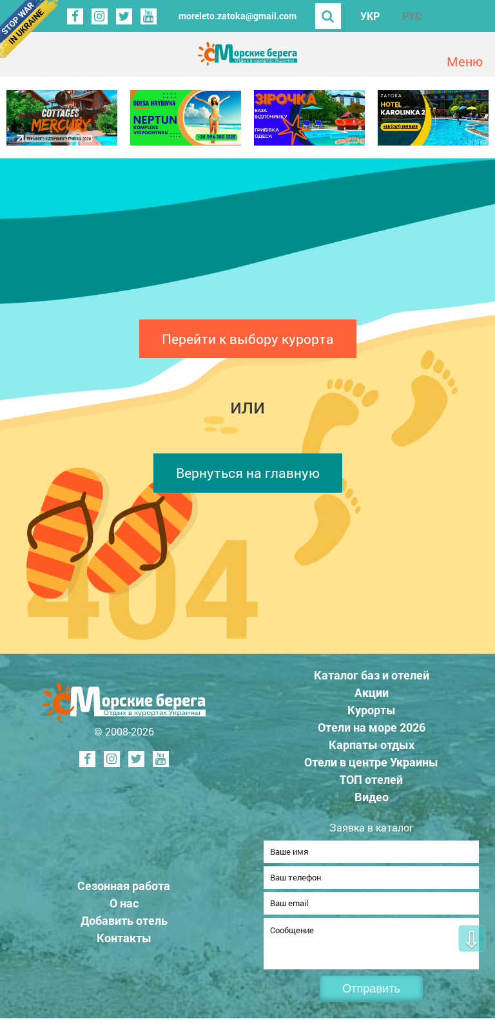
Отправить (371, 996)
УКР (370, 16)
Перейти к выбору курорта (248, 339)
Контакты (124, 941)
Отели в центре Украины (371, 762)
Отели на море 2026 (371, 727)
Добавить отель (124, 924)
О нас (124, 907)
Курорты (371, 709)
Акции (371, 692)
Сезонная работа (123, 889)
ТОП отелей (371, 779)
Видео (371, 796)
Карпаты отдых (371, 744)
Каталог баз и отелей (371, 675)
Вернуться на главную (248, 473)
